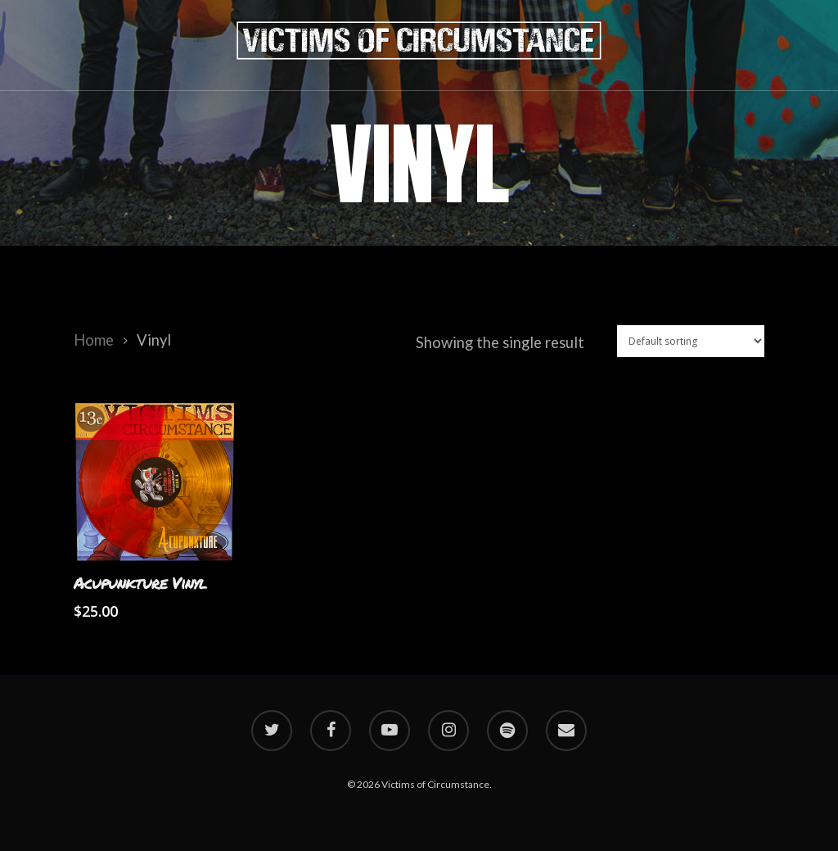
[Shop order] (690, 341)
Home (94, 340)
